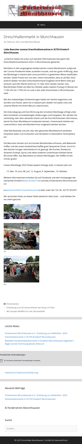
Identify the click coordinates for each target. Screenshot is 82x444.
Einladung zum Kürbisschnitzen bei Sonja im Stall (30, 307)
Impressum (10, 372)
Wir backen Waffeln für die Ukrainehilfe (25, 311)
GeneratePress (61, 440)
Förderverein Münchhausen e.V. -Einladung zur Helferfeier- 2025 (36, 333)
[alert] (41, 360)
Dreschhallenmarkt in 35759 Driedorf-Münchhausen (30, 336)
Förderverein (12, 303)
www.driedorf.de (31, 180)
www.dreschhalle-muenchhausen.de (21, 190)
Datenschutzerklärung (27, 372)
